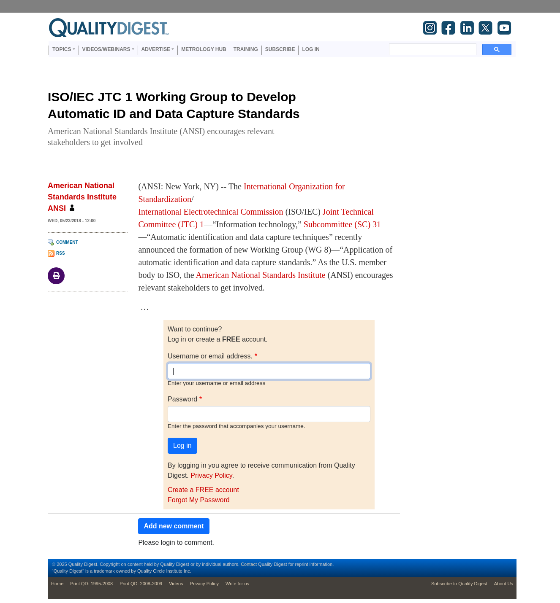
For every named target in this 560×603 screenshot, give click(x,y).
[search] (432, 49)
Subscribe (280, 49)
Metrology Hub (203, 49)
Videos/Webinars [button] (106, 49)
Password (182, 399)
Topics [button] (61, 49)
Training (246, 49)
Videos (176, 583)
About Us (503, 583)
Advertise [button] (156, 49)
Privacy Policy (211, 475)
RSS (60, 253)
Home (57, 583)
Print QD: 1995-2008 (91, 583)
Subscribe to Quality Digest (459, 583)
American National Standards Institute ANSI (82, 197)
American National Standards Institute (261, 275)
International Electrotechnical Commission (210, 211)
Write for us (237, 583)
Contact (249, 564)
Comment (67, 242)
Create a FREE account (203, 489)
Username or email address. (210, 356)
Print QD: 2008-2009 (141, 583)
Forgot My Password (199, 499)
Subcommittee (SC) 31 (342, 224)
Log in (310, 49)
